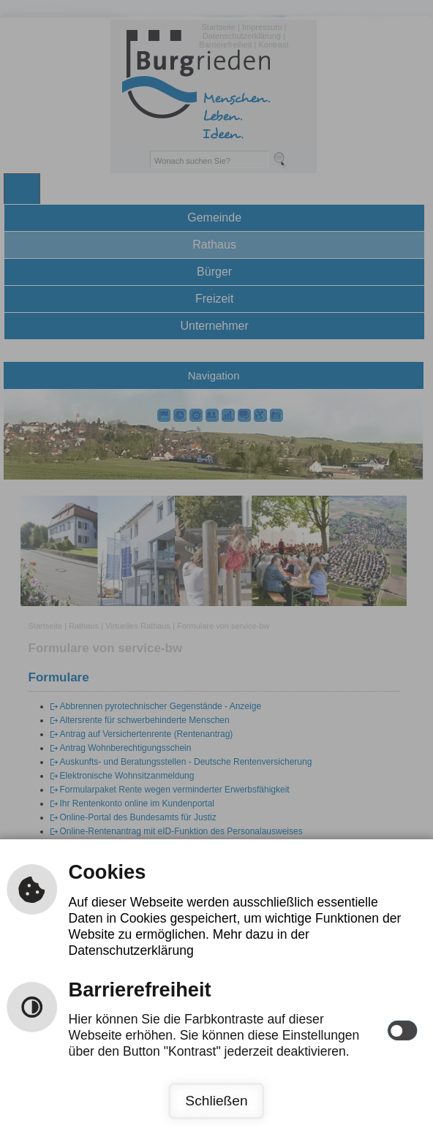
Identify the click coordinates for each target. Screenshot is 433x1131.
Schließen (216, 1100)
